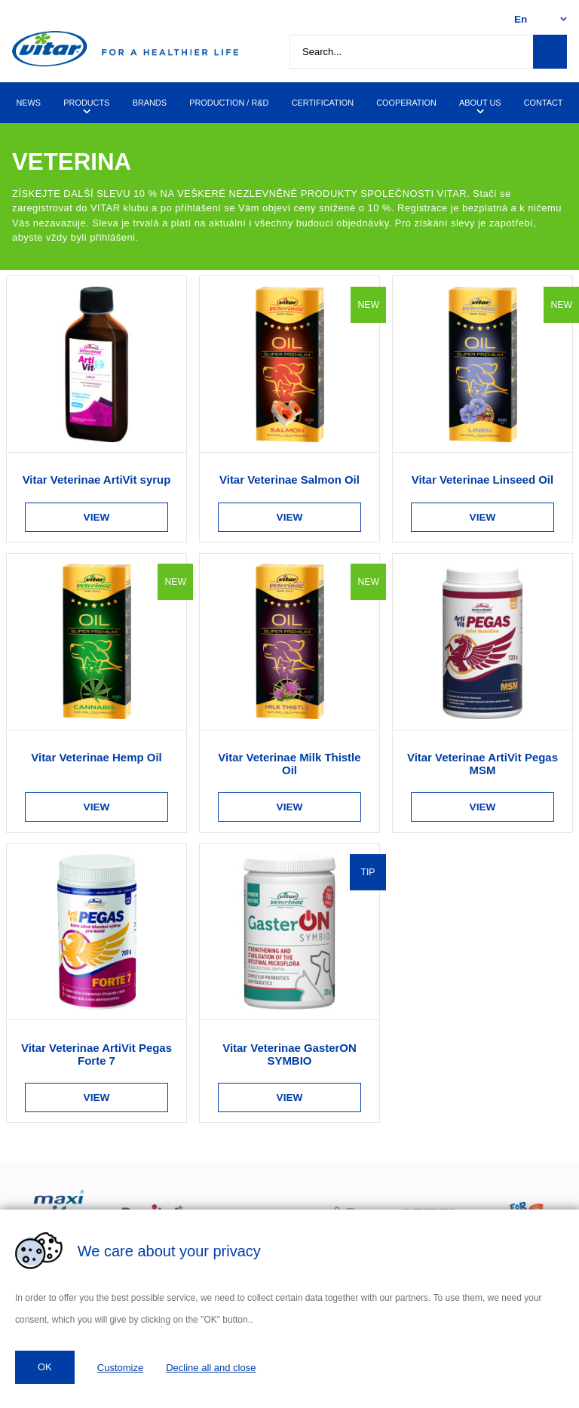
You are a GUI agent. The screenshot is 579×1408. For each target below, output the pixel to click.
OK (45, 1367)
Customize (120, 1367)
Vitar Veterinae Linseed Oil (482, 479)
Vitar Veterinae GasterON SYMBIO (289, 1054)
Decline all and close (211, 1367)
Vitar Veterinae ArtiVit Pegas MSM (482, 763)
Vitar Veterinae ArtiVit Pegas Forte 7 (96, 1054)
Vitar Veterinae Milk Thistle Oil (289, 763)
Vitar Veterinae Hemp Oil (96, 757)
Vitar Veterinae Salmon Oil (289, 479)
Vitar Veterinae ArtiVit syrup (97, 479)
